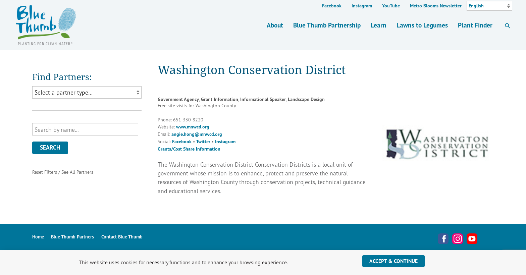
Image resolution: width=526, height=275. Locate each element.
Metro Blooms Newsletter (436, 6)
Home (38, 237)
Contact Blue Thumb (122, 237)
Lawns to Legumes (422, 25)
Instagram (362, 6)
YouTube (391, 6)
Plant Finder (475, 25)
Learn (378, 25)
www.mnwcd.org (192, 127)
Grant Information (219, 99)
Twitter (203, 142)
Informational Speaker (263, 99)
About (275, 25)
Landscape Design (306, 99)
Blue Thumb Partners (72, 237)
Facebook (331, 6)
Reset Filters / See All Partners (62, 172)
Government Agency (178, 99)
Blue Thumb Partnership (327, 25)
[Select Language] (489, 6)
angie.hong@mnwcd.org (196, 134)
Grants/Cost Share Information (189, 149)
